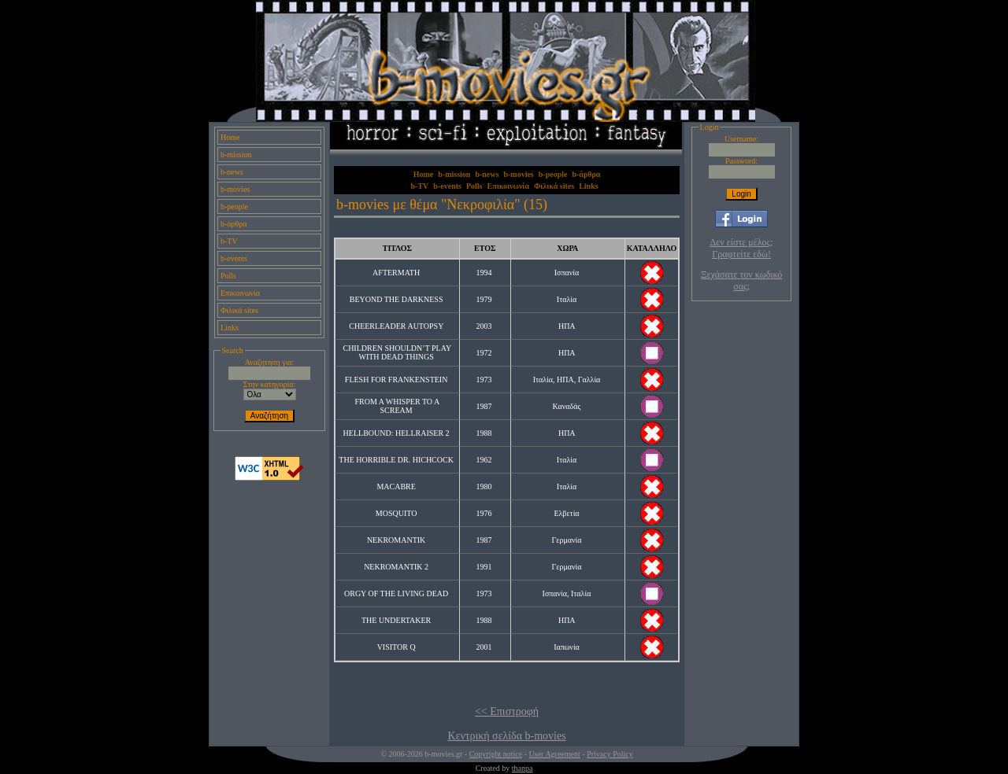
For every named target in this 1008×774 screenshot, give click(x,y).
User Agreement (554, 754)
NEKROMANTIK (396, 540)
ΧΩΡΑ (567, 248)
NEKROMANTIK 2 (396, 566)
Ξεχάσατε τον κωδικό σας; (741, 280)
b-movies (235, 189)
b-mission (235, 154)
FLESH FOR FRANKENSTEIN (396, 379)
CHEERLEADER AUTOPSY (396, 326)
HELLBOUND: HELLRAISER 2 (396, 433)
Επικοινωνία (240, 293)
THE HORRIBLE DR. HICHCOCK (396, 459)
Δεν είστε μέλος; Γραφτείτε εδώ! (741, 248)
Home (229, 137)
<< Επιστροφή (507, 711)
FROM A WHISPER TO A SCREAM (396, 406)
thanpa (522, 768)
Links (229, 327)
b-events (233, 258)
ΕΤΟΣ (484, 248)
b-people (234, 206)
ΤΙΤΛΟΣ (397, 248)
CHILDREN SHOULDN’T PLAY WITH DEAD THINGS (397, 352)
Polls (228, 275)
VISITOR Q (396, 647)
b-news (231, 172)
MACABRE (395, 486)
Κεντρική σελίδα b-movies (507, 736)
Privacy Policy (610, 754)
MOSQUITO (396, 513)
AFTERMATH (396, 272)
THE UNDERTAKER (396, 620)
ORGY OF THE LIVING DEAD (396, 593)
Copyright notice (496, 754)
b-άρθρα (233, 223)
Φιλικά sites (239, 310)
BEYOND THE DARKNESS (396, 299)
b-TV (229, 241)
